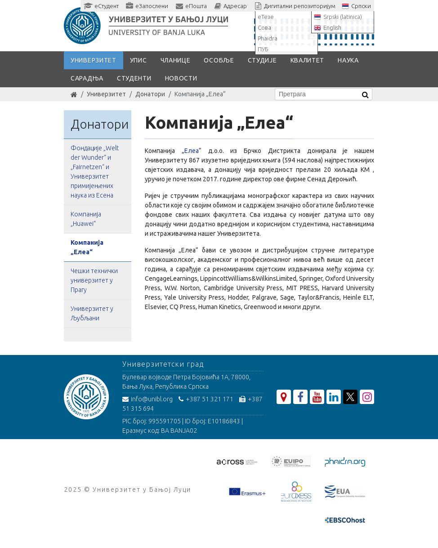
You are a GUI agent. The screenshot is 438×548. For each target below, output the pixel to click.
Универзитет (93, 60)
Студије (262, 60)
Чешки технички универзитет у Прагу (94, 280)
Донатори (150, 94)
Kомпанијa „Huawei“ (86, 219)
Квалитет (308, 60)
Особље (219, 60)
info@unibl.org (147, 399)
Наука (348, 60)
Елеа (191, 150)
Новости (181, 78)
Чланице (176, 60)
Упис (138, 60)
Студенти (134, 78)
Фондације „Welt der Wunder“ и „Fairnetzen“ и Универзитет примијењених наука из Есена (95, 171)
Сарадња (87, 78)
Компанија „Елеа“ (87, 247)
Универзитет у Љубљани (92, 313)
